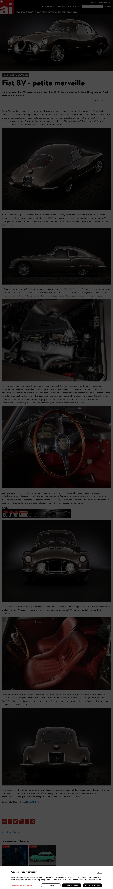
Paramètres (51, 885)
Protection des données (18, 885)
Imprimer (29, 885)
